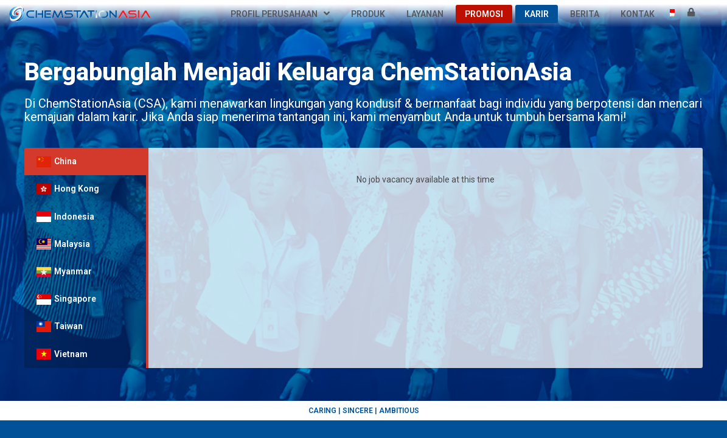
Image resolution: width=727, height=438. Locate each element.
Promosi (484, 14)
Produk (368, 14)
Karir (536, 14)
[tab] (85, 161)
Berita (584, 14)
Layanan (425, 14)
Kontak (638, 14)
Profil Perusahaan (280, 14)
